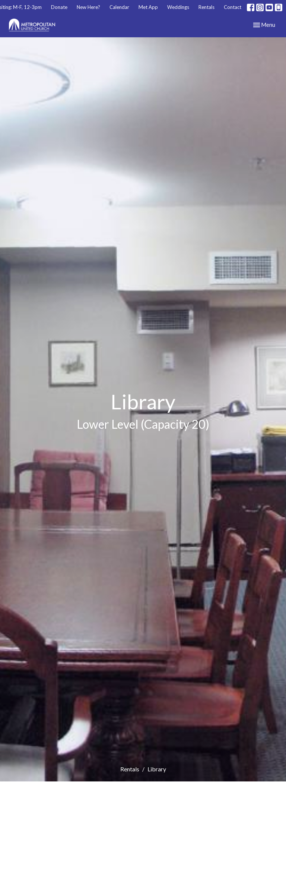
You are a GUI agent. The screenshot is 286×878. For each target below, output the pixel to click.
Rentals (206, 7)
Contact (232, 7)
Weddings (178, 7)
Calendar (119, 7)
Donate (59, 7)
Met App (148, 7)
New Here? (88, 7)
